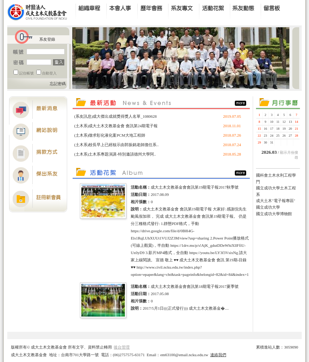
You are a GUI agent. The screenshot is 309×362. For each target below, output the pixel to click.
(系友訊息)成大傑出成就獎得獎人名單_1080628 (115, 116)
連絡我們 (218, 355)
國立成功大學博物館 (274, 214)
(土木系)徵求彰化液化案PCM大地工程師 (109, 135)
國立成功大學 (268, 207)
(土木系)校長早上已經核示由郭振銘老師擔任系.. (116, 144)
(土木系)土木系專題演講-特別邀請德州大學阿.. (115, 154)
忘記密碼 (58, 83)
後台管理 (122, 347)
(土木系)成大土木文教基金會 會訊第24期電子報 (116, 126)
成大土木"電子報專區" (275, 200)
